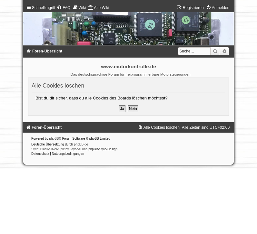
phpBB (54, 138)
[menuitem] (63, 7)
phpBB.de (81, 144)
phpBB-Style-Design (102, 149)
